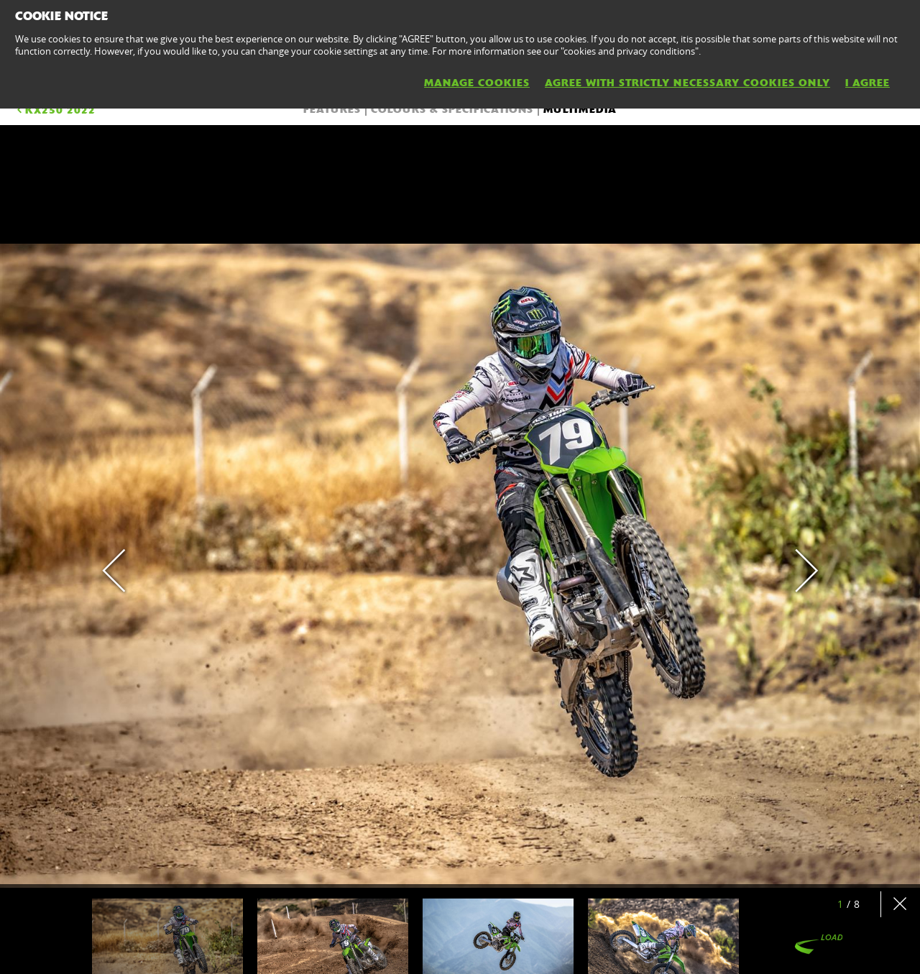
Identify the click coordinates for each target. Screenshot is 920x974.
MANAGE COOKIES (477, 82)
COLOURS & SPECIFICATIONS (452, 109)
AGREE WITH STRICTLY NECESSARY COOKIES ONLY (687, 82)
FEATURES (332, 109)
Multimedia (580, 109)
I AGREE (867, 82)
